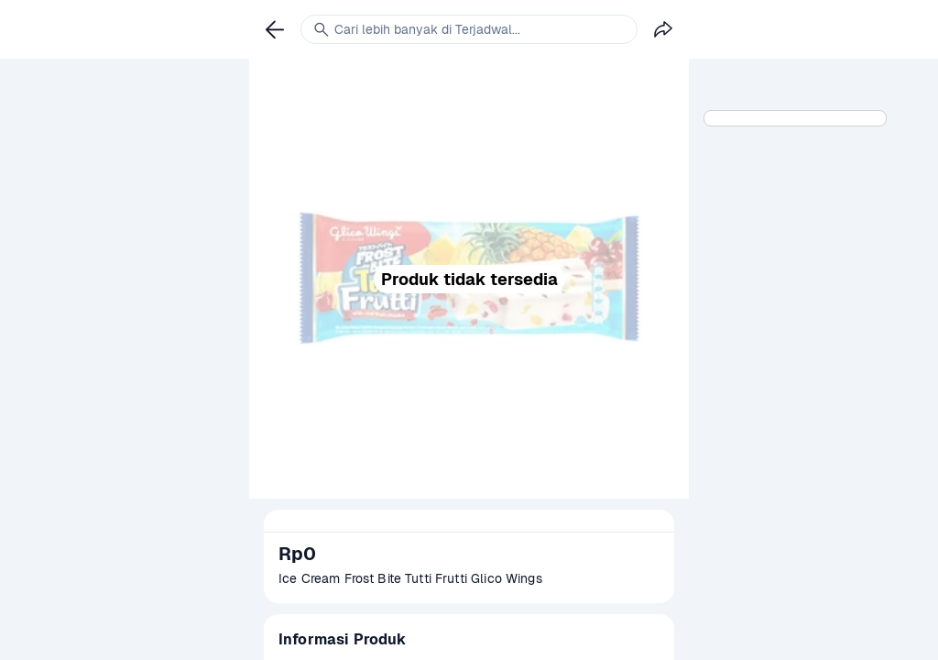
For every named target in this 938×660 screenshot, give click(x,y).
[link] (275, 29)
